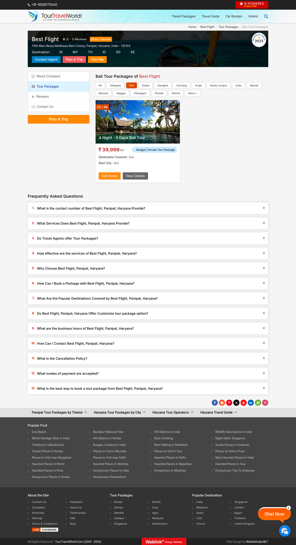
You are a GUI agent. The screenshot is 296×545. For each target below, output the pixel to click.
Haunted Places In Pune (48, 470)
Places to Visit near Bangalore (52, 457)
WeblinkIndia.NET (257, 541)
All (100, 85)
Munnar (103, 93)
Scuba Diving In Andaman (232, 444)
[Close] (288, 508)
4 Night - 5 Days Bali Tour (124, 137)
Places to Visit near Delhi (110, 457)
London (239, 506)
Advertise (38, 512)
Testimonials (78, 512)
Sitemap (37, 517)
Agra (155, 512)
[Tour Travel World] (55, 16)
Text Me (97, 59)
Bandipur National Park (108, 432)
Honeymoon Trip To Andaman (235, 470)
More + (192, 93)
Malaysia (158, 517)
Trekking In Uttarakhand (48, 444)
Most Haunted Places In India (235, 457)
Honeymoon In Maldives (170, 470)
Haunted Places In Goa (230, 463)
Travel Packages (184, 16)
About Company (47, 77)
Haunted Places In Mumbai (111, 463)
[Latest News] (222, 403)
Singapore (121, 522)
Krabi (198, 85)
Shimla (176, 93)
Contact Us (43, 112)
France (201, 522)
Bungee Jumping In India (110, 444)
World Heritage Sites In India (51, 438)
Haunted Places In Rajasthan (173, 463)
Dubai (145, 85)
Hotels (253, 16)
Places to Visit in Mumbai (110, 451)
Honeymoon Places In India (111, 470)
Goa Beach (39, 432)
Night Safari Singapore (230, 438)
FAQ (72, 517)
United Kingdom (245, 522)
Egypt (238, 512)
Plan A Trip (74, 59)
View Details (135, 176)
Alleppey (115, 85)
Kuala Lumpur (218, 85)
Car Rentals (234, 16)
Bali (131, 85)
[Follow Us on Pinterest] (229, 403)
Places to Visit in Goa (168, 451)
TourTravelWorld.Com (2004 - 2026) (78, 541)
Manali (254, 85)
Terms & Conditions (45, 522)
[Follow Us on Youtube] (243, 403)
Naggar (121, 93)
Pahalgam (140, 93)
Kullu (239, 85)
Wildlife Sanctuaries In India (234, 432)
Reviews (81, 39)
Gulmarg (181, 85)
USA (199, 517)
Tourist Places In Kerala (48, 451)
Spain (200, 512)
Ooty (155, 506)
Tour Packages (46, 89)
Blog (73, 522)
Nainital (119, 512)
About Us (76, 506)
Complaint (39, 506)
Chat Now (274, 514)
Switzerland (160, 522)
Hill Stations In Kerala (107, 438)
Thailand (240, 517)
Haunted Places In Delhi (170, 457)
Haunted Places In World (48, 463)
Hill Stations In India (167, 432)
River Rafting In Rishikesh (171, 444)
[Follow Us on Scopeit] (258, 403)
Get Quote (110, 176)
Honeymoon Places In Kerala (51, 476)
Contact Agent (46, 59)
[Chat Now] (285, 531)
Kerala (118, 501)
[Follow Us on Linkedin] (251, 403)
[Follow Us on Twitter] (236, 403)
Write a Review (101, 39)
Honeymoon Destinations (110, 476)
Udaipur (119, 517)
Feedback (76, 501)
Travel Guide (211, 16)
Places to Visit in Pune (230, 451)
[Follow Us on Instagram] (265, 403)
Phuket (159, 93)
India (199, 501)
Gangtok (162, 85)
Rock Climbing (164, 438)
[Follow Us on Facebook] (215, 403)
